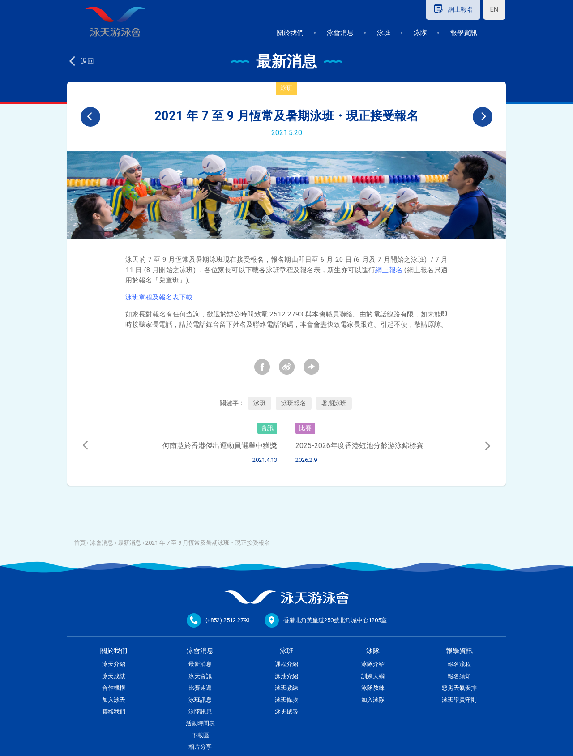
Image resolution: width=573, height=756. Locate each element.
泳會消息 (340, 33)
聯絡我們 (113, 711)
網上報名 (388, 270)
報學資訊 (463, 33)
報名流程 (459, 664)
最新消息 (129, 542)
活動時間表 (200, 723)
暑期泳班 (333, 403)
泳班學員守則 (459, 699)
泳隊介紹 (373, 664)
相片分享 (200, 746)
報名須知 (459, 676)
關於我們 (290, 33)
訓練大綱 (373, 676)
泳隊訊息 (200, 711)
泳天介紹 (113, 664)
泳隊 (420, 33)
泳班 (383, 33)
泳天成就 (113, 676)
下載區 (200, 735)
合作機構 (113, 687)
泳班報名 (293, 403)
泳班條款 (286, 699)
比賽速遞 (200, 687)
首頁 (80, 542)
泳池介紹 (286, 676)
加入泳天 (113, 699)
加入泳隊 (373, 699)
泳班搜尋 (286, 711)
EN (494, 9)
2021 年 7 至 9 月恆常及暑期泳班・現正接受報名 (207, 542)
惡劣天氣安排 (459, 687)
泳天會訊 (200, 676)
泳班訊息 (200, 699)
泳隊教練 (373, 687)
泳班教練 (286, 687)
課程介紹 (286, 664)
